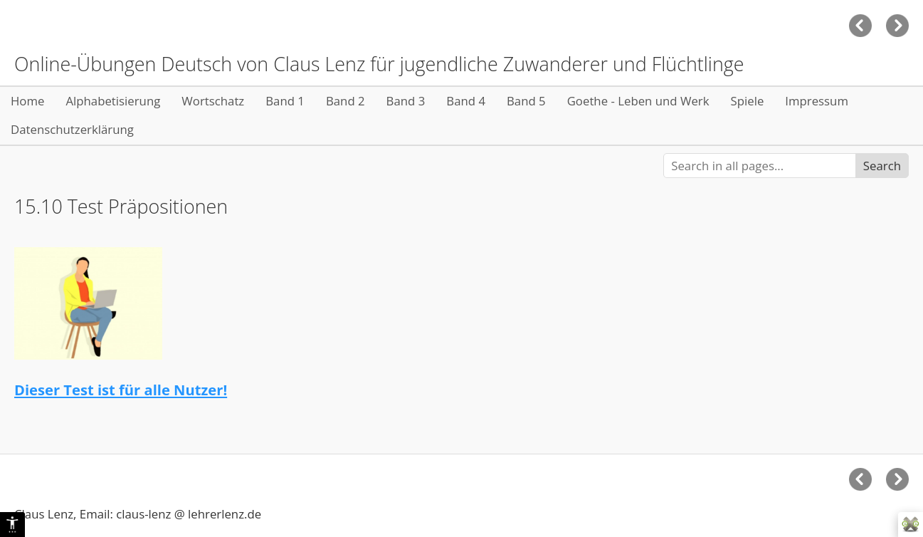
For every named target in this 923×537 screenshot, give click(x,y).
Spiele (747, 101)
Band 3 (406, 101)
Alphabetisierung (112, 101)
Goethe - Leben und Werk (638, 101)
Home (27, 101)
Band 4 (465, 101)
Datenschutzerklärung (72, 129)
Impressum (816, 101)
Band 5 (526, 101)
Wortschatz (212, 101)
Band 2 (345, 101)
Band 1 (285, 101)
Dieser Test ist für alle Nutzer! (120, 390)
